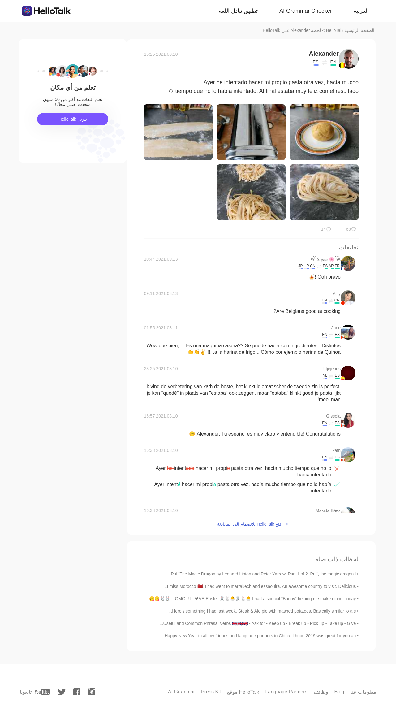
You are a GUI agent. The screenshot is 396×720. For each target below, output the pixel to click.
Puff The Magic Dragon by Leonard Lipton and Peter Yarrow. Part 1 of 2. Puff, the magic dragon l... (261, 573)
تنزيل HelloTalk (73, 119)
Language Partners (286, 691)
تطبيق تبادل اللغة (238, 11)
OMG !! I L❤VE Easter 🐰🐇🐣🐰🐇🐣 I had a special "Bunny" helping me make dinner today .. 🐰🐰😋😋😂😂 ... (245, 598)
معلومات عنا (363, 692)
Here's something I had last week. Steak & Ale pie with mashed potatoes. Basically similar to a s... (262, 611)
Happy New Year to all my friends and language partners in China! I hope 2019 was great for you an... (258, 635)
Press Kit (211, 691)
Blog (339, 691)
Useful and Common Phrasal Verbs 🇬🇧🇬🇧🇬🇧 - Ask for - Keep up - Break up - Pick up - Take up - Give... (258, 623)
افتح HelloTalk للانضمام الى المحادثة (250, 524)
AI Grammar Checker (305, 11)
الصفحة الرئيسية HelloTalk (350, 30)
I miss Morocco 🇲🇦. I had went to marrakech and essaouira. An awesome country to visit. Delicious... (259, 586)
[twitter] (62, 692)
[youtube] (42, 692)
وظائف (321, 692)
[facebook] (76, 691)
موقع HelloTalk (243, 692)
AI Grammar (181, 691)
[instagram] (91, 691)
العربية (361, 11)
